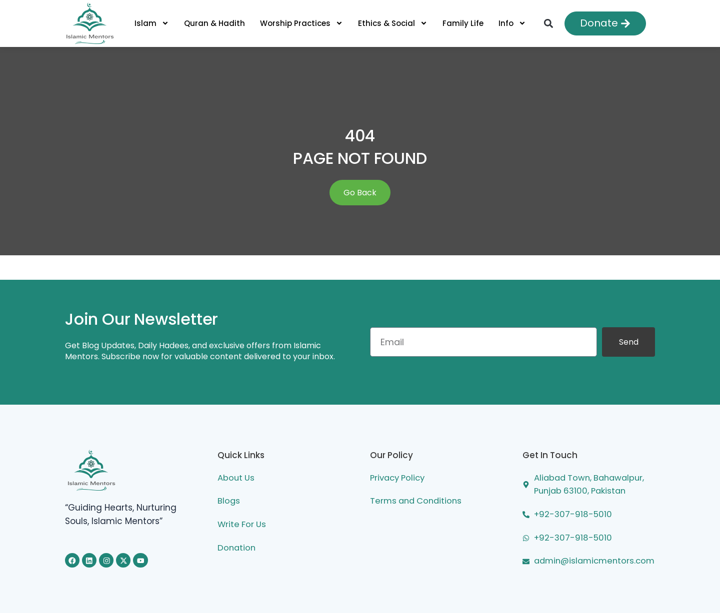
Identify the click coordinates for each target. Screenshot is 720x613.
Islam (151, 23)
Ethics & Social (393, 23)
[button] (548, 23)
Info (512, 23)
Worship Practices (301, 23)
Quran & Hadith (214, 23)
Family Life (463, 23)
